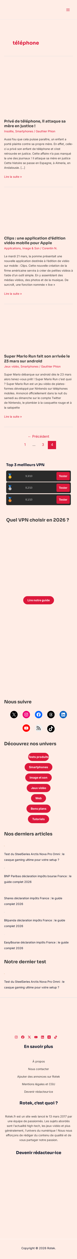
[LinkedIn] (42, 1037)
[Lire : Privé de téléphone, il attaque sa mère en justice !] (38, 88)
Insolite (9, 131)
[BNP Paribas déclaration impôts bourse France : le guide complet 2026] (4, 868)
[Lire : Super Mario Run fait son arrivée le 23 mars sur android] (38, 330)
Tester (63, 476)
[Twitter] (29, 1037)
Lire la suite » (13, 176)
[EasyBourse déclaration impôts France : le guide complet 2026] (4, 934)
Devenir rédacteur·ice (38, 1091)
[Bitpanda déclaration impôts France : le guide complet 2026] (4, 912)
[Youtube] (36, 1037)
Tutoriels (38, 819)
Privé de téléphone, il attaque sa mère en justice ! (35, 123)
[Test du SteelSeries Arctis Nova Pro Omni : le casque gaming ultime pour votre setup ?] (4, 846)
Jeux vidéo (11, 366)
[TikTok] (55, 1037)
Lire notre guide (39, 600)
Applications (12, 248)
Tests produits (38, 757)
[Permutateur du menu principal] (68, 10)
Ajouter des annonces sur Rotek (38, 1076)
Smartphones (24, 131)
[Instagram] (16, 1037)
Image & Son (30, 248)
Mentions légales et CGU (38, 1084)
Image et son (38, 777)
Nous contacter (38, 1069)
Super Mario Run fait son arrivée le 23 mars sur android (37, 358)
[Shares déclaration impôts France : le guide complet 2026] (4, 890)
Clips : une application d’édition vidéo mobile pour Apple (35, 240)
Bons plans (38, 808)
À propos (38, 1061)
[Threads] (49, 1037)
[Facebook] (22, 1037)
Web (38, 798)
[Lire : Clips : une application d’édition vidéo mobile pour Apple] (38, 212)
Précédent (38, 436)
